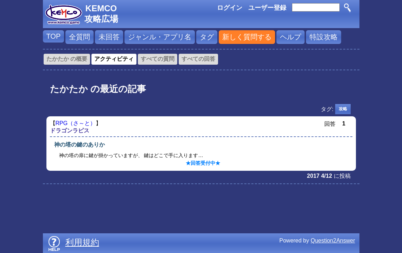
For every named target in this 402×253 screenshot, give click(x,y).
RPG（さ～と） (76, 123)
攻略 (343, 108)
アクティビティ (114, 59)
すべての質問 (157, 59)
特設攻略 (324, 37)
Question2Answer (333, 241)
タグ (207, 37)
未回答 (109, 37)
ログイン (229, 7)
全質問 (79, 37)
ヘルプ (290, 37)
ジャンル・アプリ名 (159, 37)
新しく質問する (247, 37)
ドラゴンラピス (69, 131)
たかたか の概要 (66, 59)
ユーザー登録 (267, 7)
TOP (53, 36)
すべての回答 (198, 59)
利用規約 (82, 242)
